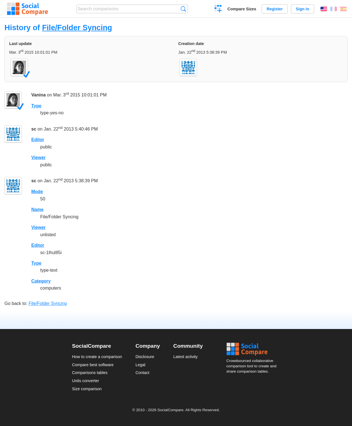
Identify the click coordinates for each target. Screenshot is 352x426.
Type (36, 105)
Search (183, 8)
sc (33, 129)
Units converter (85, 380)
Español (343, 9)
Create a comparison (218, 9)
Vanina (38, 95)
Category (41, 281)
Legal (140, 365)
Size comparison (87, 389)
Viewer (38, 157)
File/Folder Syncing (77, 27)
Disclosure (144, 356)
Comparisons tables (90, 372)
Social (253, 349)
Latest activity (185, 356)
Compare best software (93, 365)
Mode (37, 191)
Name (37, 209)
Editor (37, 139)
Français (333, 9)
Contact (142, 372)
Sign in (302, 9)
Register (275, 9)
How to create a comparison (97, 356)
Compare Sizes (241, 9)
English (323, 9)
